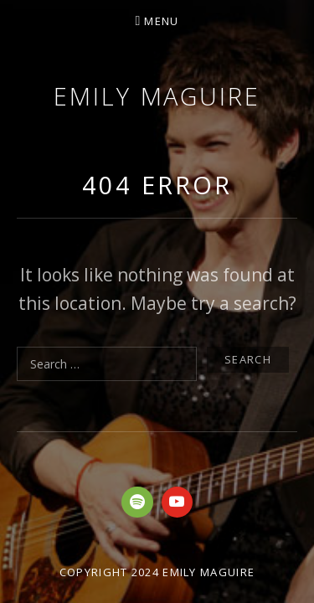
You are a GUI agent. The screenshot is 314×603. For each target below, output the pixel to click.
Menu (161, 20)
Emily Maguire (157, 96)
